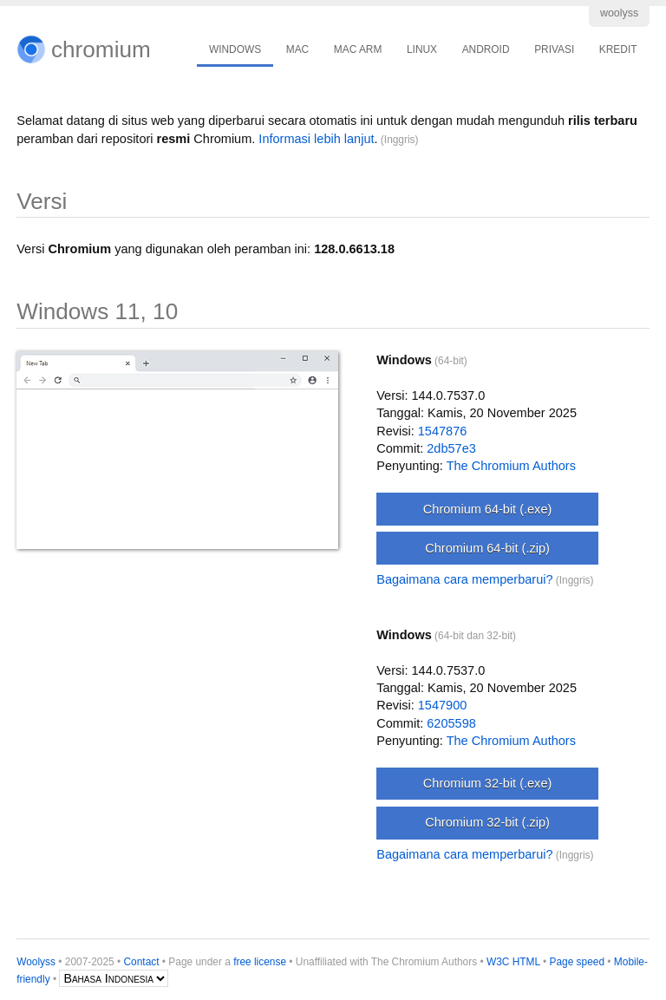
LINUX (422, 49)
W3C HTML (513, 962)
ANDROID (486, 49)
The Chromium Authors (511, 466)
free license (259, 962)
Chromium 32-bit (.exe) (487, 783)
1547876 (442, 431)
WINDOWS (235, 49)
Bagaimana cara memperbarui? (464, 579)
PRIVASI (554, 49)
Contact (142, 962)
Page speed (577, 962)
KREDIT (618, 49)
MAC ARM (358, 49)
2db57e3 (451, 448)
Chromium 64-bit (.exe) (487, 509)
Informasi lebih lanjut (316, 139)
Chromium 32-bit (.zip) (487, 822)
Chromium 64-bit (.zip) (487, 548)
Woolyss (36, 962)
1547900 (442, 705)
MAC (297, 49)
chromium (101, 49)
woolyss (619, 13)
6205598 (451, 723)
